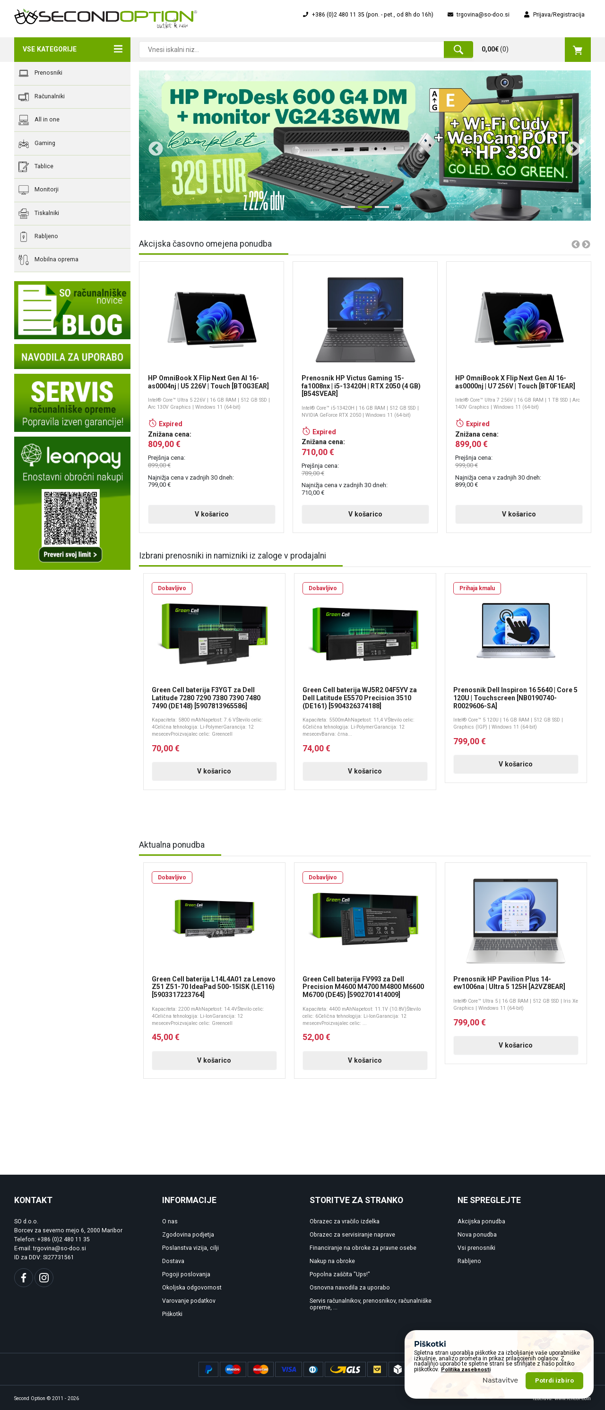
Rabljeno (38, 237)
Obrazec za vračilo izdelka (345, 1221)
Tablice (35, 167)
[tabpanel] (365, 145)
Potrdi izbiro (554, 1380)
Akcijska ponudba (481, 1221)
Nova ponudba (477, 1234)
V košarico (212, 514)
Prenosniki (40, 73)
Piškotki (172, 1314)
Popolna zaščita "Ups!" (340, 1274)
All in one (39, 120)
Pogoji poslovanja (186, 1274)
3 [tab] (379, 210)
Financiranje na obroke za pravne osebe (363, 1248)
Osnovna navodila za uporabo (350, 1287)
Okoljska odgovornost (192, 1287)
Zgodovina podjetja (188, 1234)
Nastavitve (501, 1380)
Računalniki (41, 97)
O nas (170, 1221)
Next (569, 145)
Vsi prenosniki (476, 1248)
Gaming (36, 143)
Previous (152, 145)
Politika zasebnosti (466, 1370)
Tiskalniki (38, 213)
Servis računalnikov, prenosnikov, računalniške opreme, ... (371, 1304)
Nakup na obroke (332, 1261)
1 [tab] (345, 210)
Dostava (173, 1261)
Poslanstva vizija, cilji (190, 1248)
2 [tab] (362, 210)
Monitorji (38, 190)
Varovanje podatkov (189, 1301)
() (536, 49)
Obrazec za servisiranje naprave (352, 1234)
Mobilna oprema (48, 260)
